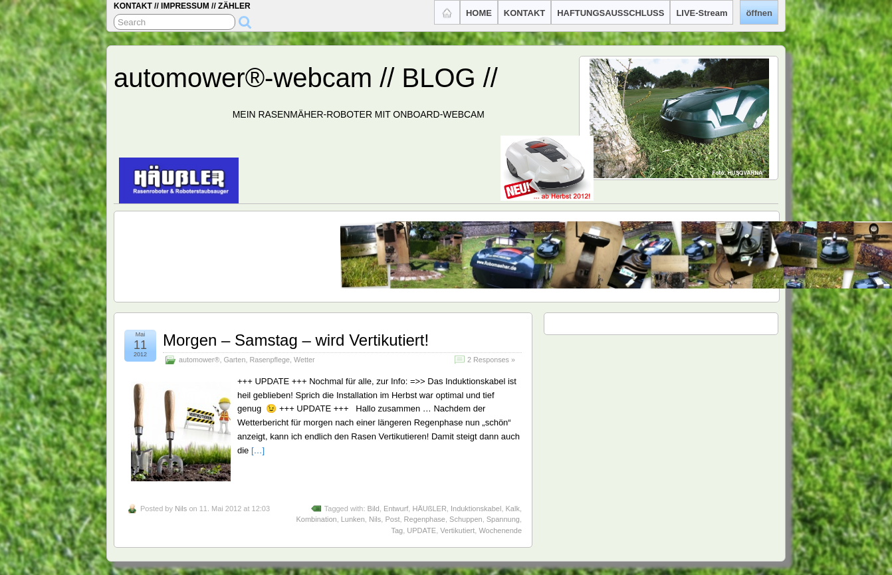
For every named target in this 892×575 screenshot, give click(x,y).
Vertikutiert (457, 530)
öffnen (759, 13)
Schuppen (466, 519)
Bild (374, 509)
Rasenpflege (269, 360)
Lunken (353, 519)
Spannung (503, 519)
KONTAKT (524, 13)
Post (392, 519)
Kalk (513, 509)
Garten (234, 360)
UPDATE (421, 530)
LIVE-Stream (701, 13)
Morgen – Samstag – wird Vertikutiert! (296, 340)
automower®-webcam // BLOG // (306, 77)
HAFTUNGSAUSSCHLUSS (610, 13)
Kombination (316, 519)
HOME (479, 13)
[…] (258, 450)
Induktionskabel (476, 509)
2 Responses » (491, 360)
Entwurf (396, 509)
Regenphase (424, 519)
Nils (181, 509)
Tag (397, 530)
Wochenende (500, 530)
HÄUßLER (429, 509)
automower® (199, 360)
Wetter (304, 360)
